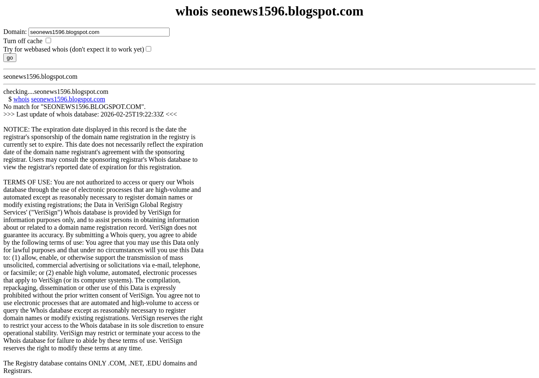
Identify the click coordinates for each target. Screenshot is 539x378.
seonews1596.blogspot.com (68, 99)
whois (21, 99)
